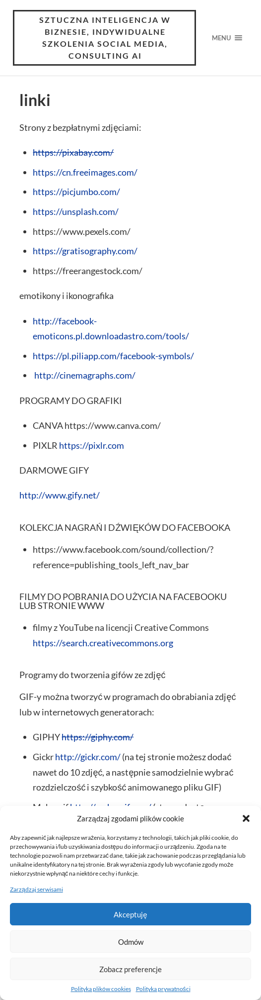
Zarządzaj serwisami (36, 889)
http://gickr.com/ (88, 756)
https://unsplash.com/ (76, 211)
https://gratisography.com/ (85, 250)
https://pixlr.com (91, 445)
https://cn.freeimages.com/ (85, 172)
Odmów (130, 941)
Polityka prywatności (163, 989)
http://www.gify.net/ (59, 495)
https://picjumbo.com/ (76, 191)
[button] (246, 818)
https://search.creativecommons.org (103, 642)
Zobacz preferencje (130, 969)
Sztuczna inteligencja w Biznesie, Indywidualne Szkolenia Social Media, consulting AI (105, 37)
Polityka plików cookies (101, 989)
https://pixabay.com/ (73, 152)
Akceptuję (130, 914)
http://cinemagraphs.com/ (84, 375)
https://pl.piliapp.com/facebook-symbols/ (113, 355)
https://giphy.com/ (97, 736)
